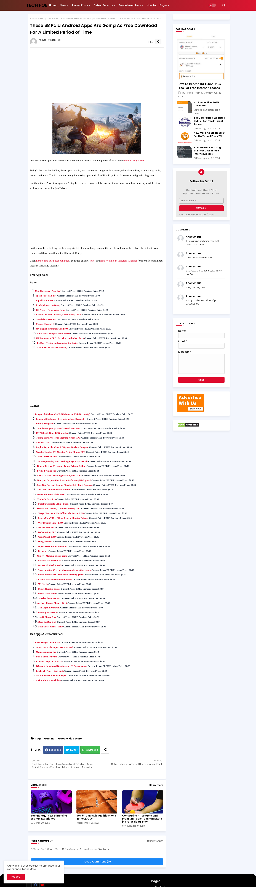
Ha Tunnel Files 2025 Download (206, 104)
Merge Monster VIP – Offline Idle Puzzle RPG (61, 513)
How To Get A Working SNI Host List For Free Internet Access (207, 151)
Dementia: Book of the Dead (51, 494)
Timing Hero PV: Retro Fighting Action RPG (58, 437)
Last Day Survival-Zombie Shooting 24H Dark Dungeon (65, 485)
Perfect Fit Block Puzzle (50, 565)
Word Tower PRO (47, 593)
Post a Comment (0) (97, 861)
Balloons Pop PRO (47, 532)
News (63, 5)
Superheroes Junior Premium (52, 546)
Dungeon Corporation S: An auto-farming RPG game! (64, 480)
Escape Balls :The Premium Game (55, 579)
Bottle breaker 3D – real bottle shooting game (60, 574)
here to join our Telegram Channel (118, 260)
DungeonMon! (45, 541)
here (92, 260)
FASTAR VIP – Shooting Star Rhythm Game (59, 475)
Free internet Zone (130, 5)
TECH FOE (36, 5)
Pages (163, 5)
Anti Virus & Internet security (52, 347)
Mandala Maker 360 (46, 319)
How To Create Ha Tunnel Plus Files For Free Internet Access (199, 86)
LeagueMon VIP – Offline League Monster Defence (63, 518)
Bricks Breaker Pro (46, 470)
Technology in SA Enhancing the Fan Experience (49, 817)
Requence (43, 551)
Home (52, 5)
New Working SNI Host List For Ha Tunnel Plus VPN (209, 134)
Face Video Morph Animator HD (53, 333)
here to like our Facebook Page (52, 260)
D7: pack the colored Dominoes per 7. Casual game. (61, 666)
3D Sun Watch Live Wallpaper (51, 675)
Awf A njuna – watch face (48, 680)
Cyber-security (103, 5)
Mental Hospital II (45, 324)
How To (151, 5)
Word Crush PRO (47, 536)
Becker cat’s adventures (50, 560)
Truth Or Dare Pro (46, 499)
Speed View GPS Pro (46, 295)
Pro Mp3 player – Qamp (48, 305)
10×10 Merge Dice (47, 617)
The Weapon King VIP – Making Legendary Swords (62, 461)
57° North (43, 584)
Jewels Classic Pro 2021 (50, 598)
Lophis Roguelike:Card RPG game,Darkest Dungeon (62, 447)
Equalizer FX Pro (45, 300)
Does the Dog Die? (47, 622)
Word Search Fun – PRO (50, 522)
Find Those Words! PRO (50, 626)
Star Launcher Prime (46, 656)
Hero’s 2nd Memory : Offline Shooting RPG (59, 508)
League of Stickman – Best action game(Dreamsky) (61, 419)
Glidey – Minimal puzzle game (52, 555)
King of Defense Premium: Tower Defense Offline (61, 466)
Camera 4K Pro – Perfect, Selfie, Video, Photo (59, 314)
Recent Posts (80, 5)
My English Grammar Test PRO (52, 328)
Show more (156, 785)
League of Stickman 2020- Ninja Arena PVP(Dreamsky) (62, 414)
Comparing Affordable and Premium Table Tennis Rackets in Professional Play (142, 818)
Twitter (74, 750)
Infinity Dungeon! (45, 423)
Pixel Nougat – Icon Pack (47, 642)
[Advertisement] (100, 75)
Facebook (55, 750)
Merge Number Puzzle (49, 588)
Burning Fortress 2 (47, 612)
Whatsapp (92, 750)
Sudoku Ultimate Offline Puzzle (54, 503)
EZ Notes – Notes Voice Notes (50, 310)
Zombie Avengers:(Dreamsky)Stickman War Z (59, 428)
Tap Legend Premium (49, 607)
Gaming (49, 738)
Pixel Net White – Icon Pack (50, 671)
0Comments (155, 841)
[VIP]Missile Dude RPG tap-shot (52, 433)
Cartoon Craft (43, 442)
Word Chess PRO (47, 527)
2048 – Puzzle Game (47, 456)
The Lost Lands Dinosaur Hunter (53, 489)
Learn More (29, 869)
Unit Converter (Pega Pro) (48, 291)
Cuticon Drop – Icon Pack (49, 661)
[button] (223, 5)
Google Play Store (49, 18)
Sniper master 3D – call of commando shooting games (64, 570)
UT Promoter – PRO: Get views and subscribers (60, 338)
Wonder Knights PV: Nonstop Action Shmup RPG (61, 452)
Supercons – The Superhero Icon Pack (55, 647)
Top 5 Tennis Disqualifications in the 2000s (96, 817)
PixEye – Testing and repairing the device (57, 343)
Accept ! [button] (16, 876)
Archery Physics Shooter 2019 (52, 603)
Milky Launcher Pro (46, 652)
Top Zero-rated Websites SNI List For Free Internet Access (209, 121)
